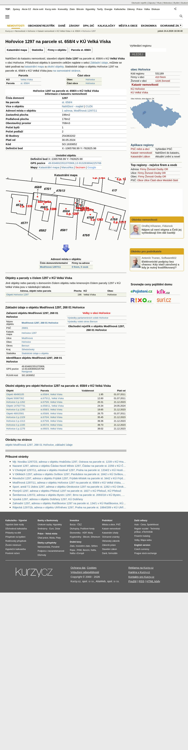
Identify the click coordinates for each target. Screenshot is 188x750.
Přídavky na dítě (13, 533)
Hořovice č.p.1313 (15, 421)
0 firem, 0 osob (80, 267)
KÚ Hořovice (138, 88)
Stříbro (94, 546)
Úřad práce (43, 538)
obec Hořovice (140, 69)
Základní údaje (99, 62)
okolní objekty (55, 66)
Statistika (37, 50)
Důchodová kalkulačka (16, 528)
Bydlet (176, 3)
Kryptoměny (75, 537)
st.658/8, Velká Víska (51, 413)
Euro (51, 528)
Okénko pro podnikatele (146, 251)
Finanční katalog (142, 536)
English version (142, 545)
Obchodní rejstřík (139, 3)
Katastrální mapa (17, 50)
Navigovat (27, 371)
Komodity (63, 9)
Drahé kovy (75, 542)
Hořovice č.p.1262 (15, 402)
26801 (25, 328)
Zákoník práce (109, 545)
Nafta (93, 550)
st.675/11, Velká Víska (52, 398)
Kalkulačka (120, 9)
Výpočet (22, 520)
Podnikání (107, 520)
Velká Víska (27, 79)
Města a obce (128, 25)
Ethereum (95, 537)
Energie (108, 9)
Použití (132, 581)
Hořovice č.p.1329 (15, 417)
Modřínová (27, 338)
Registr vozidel (141, 528)
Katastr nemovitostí (145, 84)
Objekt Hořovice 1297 (17, 294)
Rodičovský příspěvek (15, 541)
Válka (147, 9)
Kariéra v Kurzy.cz (139, 572)
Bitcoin (80, 9)
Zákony (131, 9)
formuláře (112, 553)
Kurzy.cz (9, 31)
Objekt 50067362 (15, 398)
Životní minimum (13, 545)
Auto (136, 524)
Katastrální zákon (140, 156)
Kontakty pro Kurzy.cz (141, 576)
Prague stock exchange (145, 553)
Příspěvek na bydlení (15, 537)
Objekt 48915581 (15, 413)
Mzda (52, 538)
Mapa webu (146, 540)
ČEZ (79, 524)
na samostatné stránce (66, 70)
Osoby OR (162, 169)
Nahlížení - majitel (72, 106)
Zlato (72, 9)
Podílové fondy (87, 528)
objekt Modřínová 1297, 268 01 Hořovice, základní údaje (39, 444)
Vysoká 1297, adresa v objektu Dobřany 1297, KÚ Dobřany (48, 499)
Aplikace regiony (142, 145)
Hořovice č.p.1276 (15, 428)
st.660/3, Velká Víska (51, 428)
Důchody (42, 555)
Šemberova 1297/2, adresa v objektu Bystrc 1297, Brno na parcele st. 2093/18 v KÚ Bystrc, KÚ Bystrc (69, 494)
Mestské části (170, 180)
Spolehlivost (153, 524)
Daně (62, 25)
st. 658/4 (25, 83)
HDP (84, 533)
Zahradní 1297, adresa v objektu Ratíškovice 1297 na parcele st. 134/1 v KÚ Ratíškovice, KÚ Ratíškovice (69, 503)
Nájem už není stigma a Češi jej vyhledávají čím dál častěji (162, 231)
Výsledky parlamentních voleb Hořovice (88, 317)
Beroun (25, 345)
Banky (41, 520)
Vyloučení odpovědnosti (85, 572)
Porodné (55, 547)
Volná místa (51, 533)
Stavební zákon (109, 549)
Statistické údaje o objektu (35, 353)
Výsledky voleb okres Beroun (83, 321)
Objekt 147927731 (15, 405)
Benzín (86, 550)
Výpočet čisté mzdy (14, 524)
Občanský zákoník (111, 541)
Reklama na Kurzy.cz (141, 567)
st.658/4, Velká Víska (51, 394)
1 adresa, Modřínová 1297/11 (79, 110)
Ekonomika (149, 25)
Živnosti (151, 169)
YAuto (159, 3)
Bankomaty (52, 520)
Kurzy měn (50, 9)
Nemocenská (44, 547)
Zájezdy (151, 3)
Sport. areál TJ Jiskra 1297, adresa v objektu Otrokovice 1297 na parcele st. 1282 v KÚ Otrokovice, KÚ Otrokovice (69, 486)
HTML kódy (153, 581)
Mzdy (90, 533)
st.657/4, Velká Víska (51, 425)
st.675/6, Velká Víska (51, 402)
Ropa (72, 550)
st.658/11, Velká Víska (52, 405)
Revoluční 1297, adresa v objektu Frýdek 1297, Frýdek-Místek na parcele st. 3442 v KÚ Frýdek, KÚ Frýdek (69, 478)
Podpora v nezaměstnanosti (51, 551)
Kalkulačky (106, 25)
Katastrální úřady (110, 533)
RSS (141, 581)
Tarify (100, 9)
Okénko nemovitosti (144, 219)
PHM (79, 550)
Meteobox (167, 3)
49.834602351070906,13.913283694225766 (74, 163)
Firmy (143, 169)
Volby (136, 540)
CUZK (89, 106)
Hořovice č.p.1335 (15, 425)
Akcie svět (38, 9)
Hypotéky (90, 9)
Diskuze (156, 9)
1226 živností (162, 80)
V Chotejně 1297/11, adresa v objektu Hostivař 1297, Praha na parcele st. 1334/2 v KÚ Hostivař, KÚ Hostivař (69, 470)
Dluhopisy (74, 528)
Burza (72, 524)
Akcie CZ (26, 9)
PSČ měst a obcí (140, 149)
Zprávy (16, 9)
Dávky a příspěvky (47, 543)
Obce (140, 180)
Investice (74, 520)
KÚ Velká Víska (139, 92)
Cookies (92, 567)
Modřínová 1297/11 (50, 267)
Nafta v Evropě (77, 553)
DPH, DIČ (88, 25)
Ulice (147, 180)
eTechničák (147, 532)
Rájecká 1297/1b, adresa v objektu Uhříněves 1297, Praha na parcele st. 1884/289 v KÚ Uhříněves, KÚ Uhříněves (69, 507)
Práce (140, 9)
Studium (184, 3)
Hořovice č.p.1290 (15, 409)
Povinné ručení (12, 553)
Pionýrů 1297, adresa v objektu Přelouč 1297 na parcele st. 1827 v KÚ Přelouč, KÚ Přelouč (67, 490)
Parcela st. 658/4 (81, 50)
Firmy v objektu (57, 50)
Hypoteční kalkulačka (15, 549)
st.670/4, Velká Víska (51, 417)
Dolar (57, 528)
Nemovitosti (20, 31)
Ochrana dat (78, 567)
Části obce (156, 180)
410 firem (160, 77)
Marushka (67, 167)
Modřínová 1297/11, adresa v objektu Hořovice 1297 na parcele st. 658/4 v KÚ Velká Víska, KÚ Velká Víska (69, 482)
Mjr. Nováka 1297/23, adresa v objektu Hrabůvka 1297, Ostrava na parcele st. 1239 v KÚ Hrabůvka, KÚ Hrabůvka (69, 461)
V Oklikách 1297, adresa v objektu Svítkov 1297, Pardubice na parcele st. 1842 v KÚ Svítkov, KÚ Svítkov (69, 474)
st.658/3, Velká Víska (51, 409)
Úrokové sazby (45, 524)
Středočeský (28, 349)
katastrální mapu (34, 66)
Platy (58, 538)
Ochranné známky (173, 25)
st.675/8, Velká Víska (51, 421)
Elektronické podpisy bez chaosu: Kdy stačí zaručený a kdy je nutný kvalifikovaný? (160, 264)
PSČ (118, 524)
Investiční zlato (83, 546)
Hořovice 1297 (29, 333)
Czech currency (141, 549)
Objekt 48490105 (15, 394)
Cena (143, 524)
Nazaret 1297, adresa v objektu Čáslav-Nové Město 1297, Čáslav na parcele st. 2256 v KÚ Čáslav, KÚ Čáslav (69, 465)
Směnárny (42, 528)
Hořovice (90, 79)
